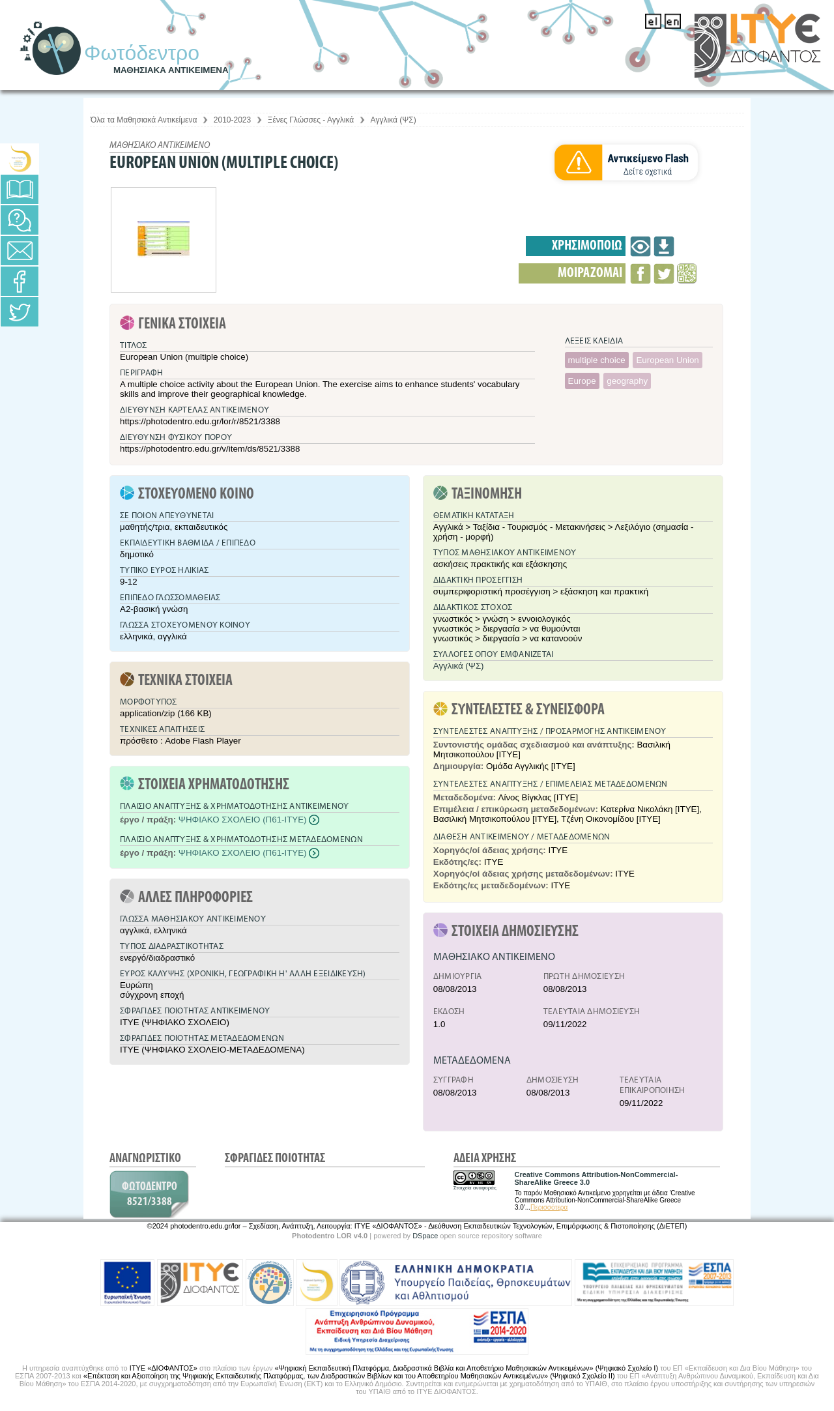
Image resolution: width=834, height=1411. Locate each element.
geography (627, 381)
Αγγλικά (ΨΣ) (393, 119)
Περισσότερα (549, 1207)
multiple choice (597, 360)
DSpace (425, 1236)
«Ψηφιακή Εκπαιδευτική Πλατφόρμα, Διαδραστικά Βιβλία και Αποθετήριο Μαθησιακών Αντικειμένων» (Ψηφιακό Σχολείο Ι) (466, 1368)
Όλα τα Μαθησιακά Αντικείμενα (144, 119)
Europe (582, 381)
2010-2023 (232, 119)
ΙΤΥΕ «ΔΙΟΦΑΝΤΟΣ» (163, 1368)
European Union (667, 360)
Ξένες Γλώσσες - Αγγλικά (311, 119)
